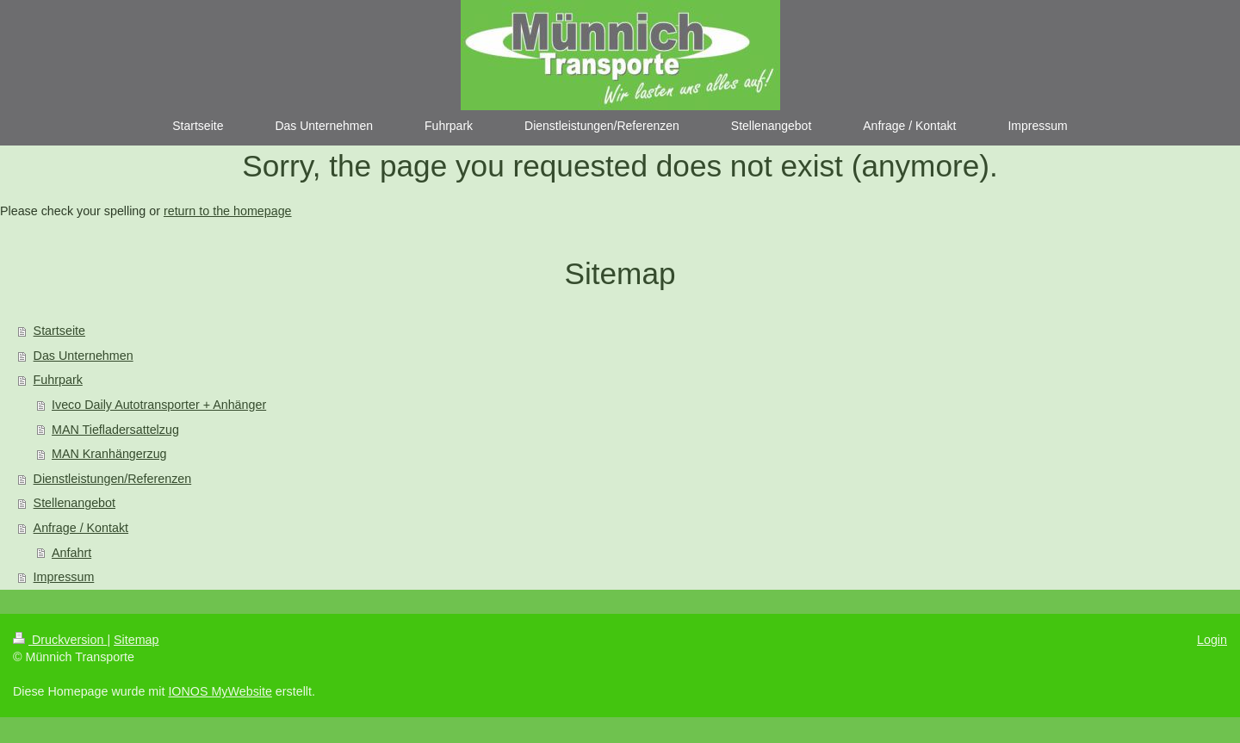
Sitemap (136, 640)
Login (1212, 640)
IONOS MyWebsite (220, 691)
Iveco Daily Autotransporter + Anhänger (159, 405)
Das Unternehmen (83, 355)
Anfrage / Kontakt (81, 528)
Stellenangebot (74, 503)
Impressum (64, 577)
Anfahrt (71, 553)
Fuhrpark (58, 380)
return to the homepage (228, 211)
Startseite (59, 330)
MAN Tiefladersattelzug (115, 430)
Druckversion (60, 640)
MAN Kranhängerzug (109, 454)
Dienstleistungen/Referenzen (113, 479)
